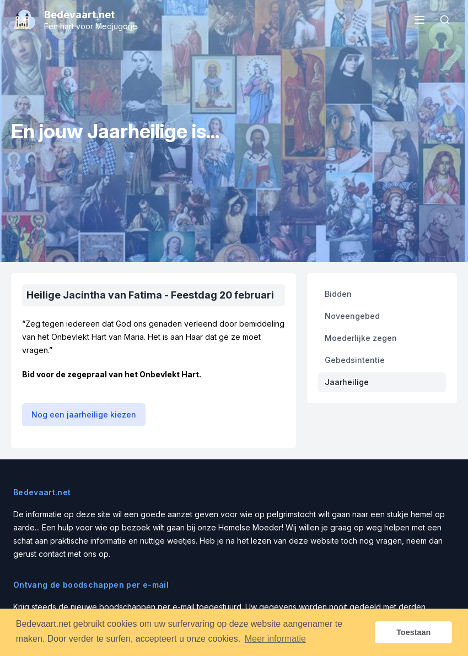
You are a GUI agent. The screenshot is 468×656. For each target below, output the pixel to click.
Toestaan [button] (413, 632)
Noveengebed (352, 316)
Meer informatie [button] (275, 638)
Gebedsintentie (355, 360)
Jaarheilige (347, 382)
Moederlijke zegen (361, 338)
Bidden (338, 294)
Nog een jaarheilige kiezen (83, 414)
